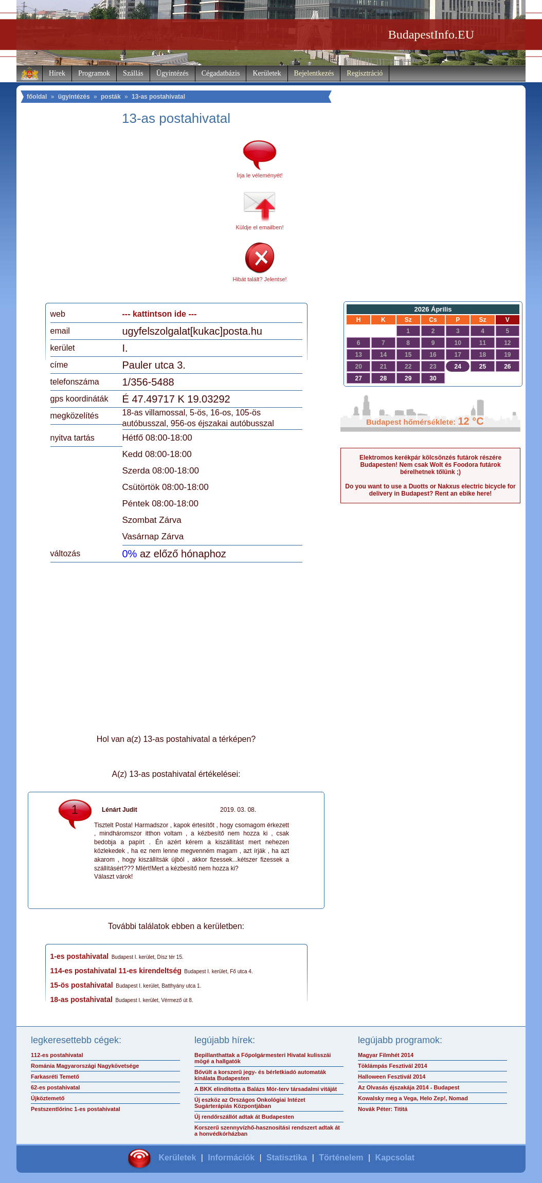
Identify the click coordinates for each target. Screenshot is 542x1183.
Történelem (341, 1157)
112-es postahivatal (57, 1055)
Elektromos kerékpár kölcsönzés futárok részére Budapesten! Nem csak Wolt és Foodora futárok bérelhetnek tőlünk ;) (430, 465)
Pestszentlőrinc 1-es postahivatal (75, 1109)
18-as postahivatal (81, 999)
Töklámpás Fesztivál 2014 (392, 1066)
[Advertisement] (136, 218)
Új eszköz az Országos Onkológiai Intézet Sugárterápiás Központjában (249, 1103)
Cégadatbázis (221, 73)
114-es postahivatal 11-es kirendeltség (116, 971)
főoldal (37, 96)
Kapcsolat (394, 1157)
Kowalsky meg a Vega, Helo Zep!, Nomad (413, 1098)
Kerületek (266, 73)
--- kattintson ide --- (159, 314)
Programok (94, 73)
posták (111, 96)
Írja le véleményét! (259, 175)
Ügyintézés (172, 73)
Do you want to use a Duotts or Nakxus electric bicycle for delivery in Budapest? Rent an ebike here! (430, 490)
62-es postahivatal (55, 1087)
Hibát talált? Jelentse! (259, 279)
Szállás (133, 73)
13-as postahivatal (158, 96)
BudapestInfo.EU (431, 34)
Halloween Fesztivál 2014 (391, 1076)
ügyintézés (74, 96)
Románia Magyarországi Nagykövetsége (85, 1066)
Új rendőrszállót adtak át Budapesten (244, 1117)
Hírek (57, 73)
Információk (231, 1157)
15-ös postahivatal (81, 985)
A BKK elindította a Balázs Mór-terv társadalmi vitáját (265, 1089)
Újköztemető (47, 1098)
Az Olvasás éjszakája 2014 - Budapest (409, 1087)
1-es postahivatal (79, 956)
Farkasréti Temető (55, 1076)
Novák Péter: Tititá (382, 1109)
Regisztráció (365, 73)
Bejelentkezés (314, 73)
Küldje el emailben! (260, 227)
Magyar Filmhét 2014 (385, 1055)
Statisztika (286, 1157)
